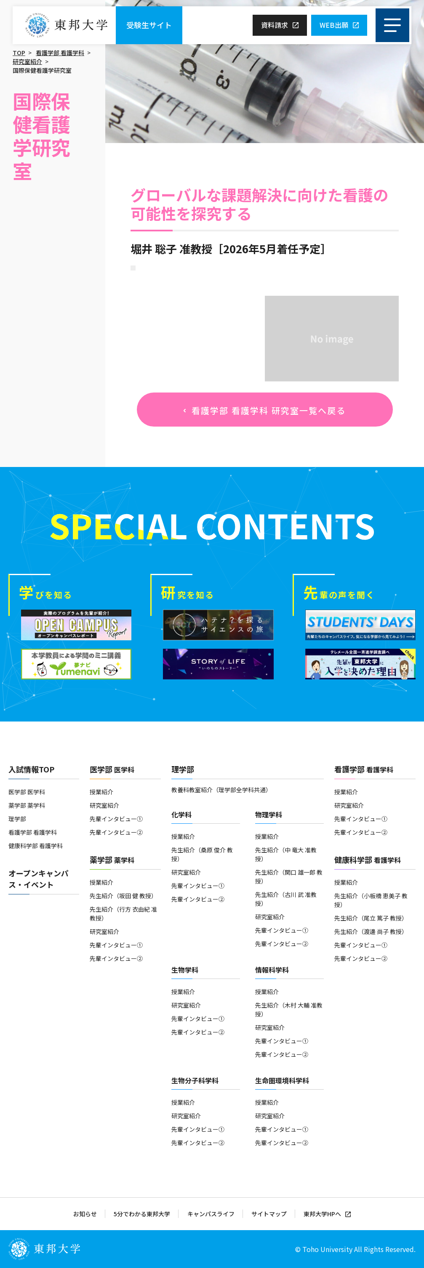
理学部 (17, 818)
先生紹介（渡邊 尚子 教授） (371, 931)
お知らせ (85, 1214)
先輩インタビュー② (116, 832)
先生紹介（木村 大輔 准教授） (289, 1009)
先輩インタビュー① (116, 818)
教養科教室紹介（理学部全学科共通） (221, 789)
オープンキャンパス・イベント (38, 878)
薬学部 (112, 859)
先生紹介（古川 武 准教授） (286, 898)
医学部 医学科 (26, 792)
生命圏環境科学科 (282, 1080)
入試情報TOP (31, 769)
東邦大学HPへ (322, 1214)
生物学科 (184, 970)
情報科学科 (272, 970)
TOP (19, 52)
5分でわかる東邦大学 (142, 1214)
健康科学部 (367, 859)
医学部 (112, 769)
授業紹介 (101, 792)
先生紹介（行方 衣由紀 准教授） (123, 913)
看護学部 (363, 769)
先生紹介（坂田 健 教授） (123, 895)
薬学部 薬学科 (26, 805)
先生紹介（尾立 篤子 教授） (371, 918)
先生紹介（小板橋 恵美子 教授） (371, 900)
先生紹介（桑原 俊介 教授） (202, 854)
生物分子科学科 (195, 1080)
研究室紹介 (27, 61)
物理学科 (268, 814)
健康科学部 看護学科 (35, 845)
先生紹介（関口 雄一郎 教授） (289, 876)
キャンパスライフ (211, 1214)
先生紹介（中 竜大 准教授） (286, 854)
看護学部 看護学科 (60, 52)
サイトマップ (269, 1214)
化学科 (181, 814)
